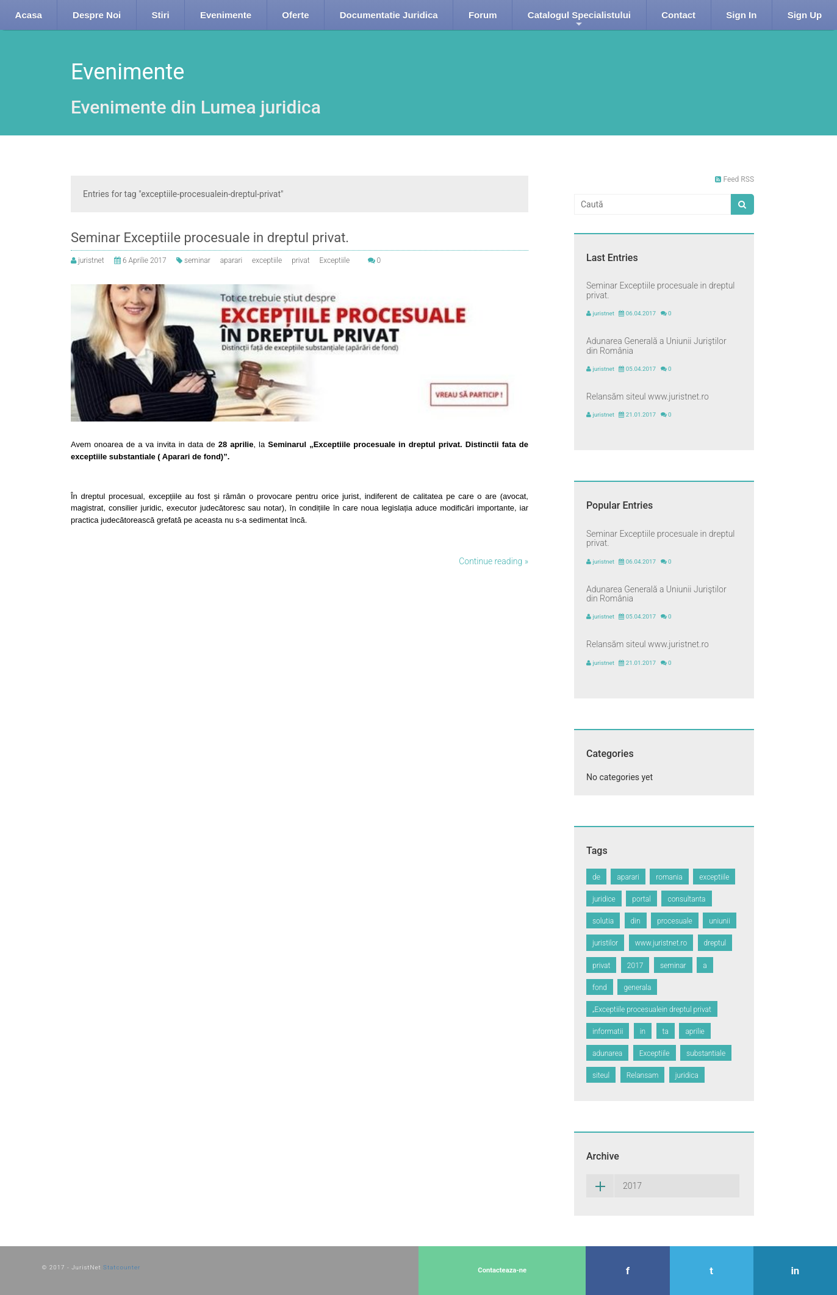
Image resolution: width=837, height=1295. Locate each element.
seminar (197, 260)
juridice (604, 899)
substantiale (705, 1053)
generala (637, 987)
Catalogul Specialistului (579, 20)
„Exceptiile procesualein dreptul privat (651, 1009)
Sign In (741, 15)
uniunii (719, 921)
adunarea (607, 1053)
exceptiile (267, 260)
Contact (678, 15)
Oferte (295, 15)
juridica (687, 1075)
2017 (635, 965)
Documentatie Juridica (389, 15)
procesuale (674, 921)
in (642, 1031)
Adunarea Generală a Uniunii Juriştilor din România (656, 345)
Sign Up (805, 15)
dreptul (715, 943)
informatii (607, 1031)
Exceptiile (334, 260)
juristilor (605, 943)
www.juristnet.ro (661, 943)
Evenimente (225, 15)
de (596, 877)
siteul (600, 1075)
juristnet (91, 260)
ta (666, 1031)
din (636, 921)
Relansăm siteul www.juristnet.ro (647, 396)
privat (300, 260)
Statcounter (121, 1267)
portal (641, 899)
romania (669, 877)
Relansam (643, 1075)
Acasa (28, 15)
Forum (483, 15)
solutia (603, 921)
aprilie (694, 1031)
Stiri (160, 15)
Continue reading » (493, 561)
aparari (231, 260)
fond (599, 987)
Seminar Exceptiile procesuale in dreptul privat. (210, 237)
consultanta (686, 899)
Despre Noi (97, 15)
